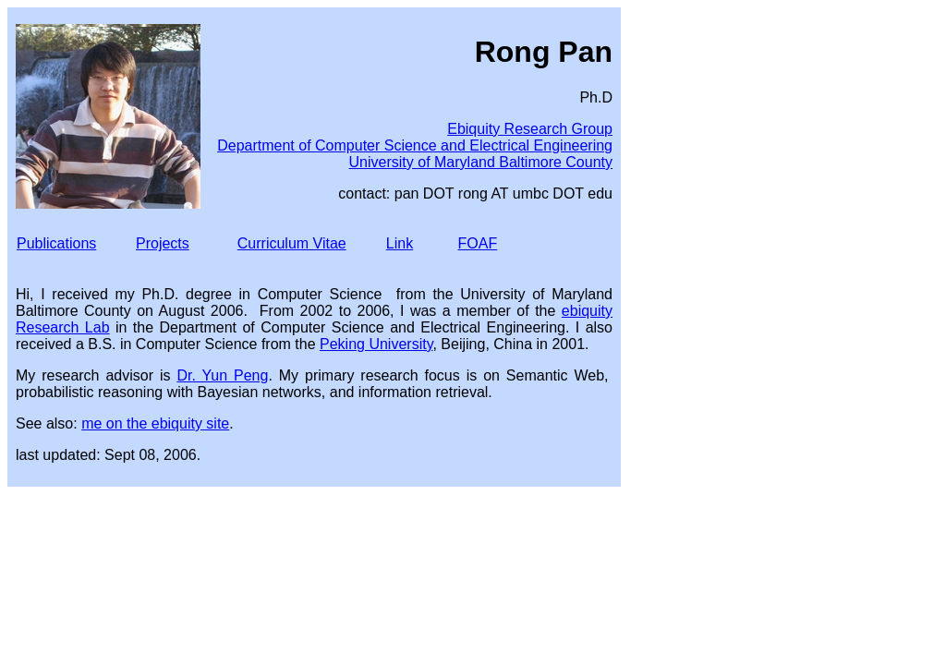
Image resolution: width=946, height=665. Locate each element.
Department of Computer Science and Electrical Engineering (414, 145)
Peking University (376, 344)
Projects (162, 243)
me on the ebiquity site (155, 423)
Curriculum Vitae (291, 243)
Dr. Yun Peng (222, 375)
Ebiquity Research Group (529, 129)
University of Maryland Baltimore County (480, 162)
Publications (56, 243)
